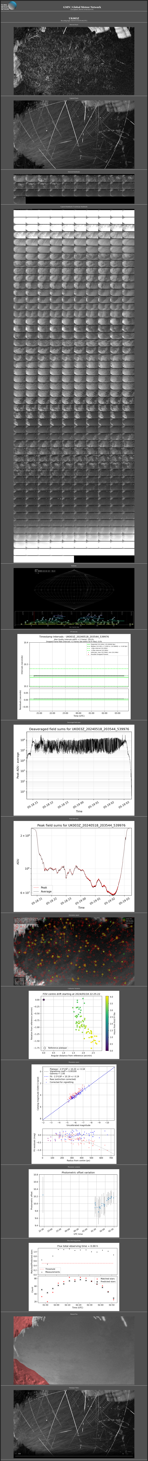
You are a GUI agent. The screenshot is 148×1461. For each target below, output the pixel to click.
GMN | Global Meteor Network (82, 7)
